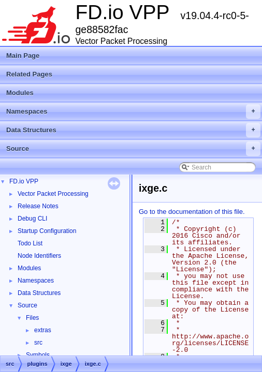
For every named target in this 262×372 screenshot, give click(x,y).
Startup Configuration (47, 231)
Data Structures (133, 130)
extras (42, 330)
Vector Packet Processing (53, 193)
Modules (20, 93)
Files (32, 317)
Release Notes (38, 206)
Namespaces (133, 111)
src (38, 342)
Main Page (22, 55)
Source (133, 149)
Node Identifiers (39, 255)
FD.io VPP (23, 181)
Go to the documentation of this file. (192, 211)
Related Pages (29, 74)
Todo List (30, 243)
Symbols (38, 355)
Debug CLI (32, 218)
